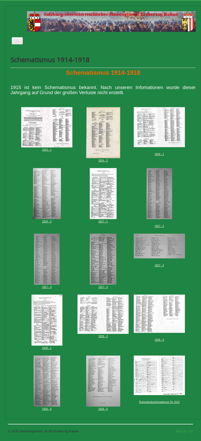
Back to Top (184, 431)
